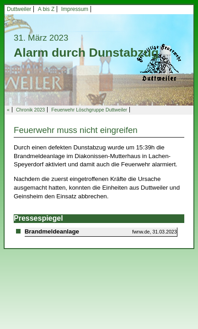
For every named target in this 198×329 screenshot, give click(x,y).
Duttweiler (19, 9)
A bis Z (46, 9)
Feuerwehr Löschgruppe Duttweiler (89, 109)
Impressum (74, 9)
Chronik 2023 (30, 109)
